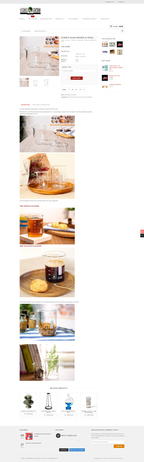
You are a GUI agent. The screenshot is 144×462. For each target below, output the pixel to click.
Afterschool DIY (46, 19)
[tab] (25, 105)
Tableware (80, 40)
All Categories (26, 31)
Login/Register (109, 1)
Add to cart (76, 78)
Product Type (66, 67)
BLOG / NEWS (36, 458)
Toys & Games (73, 19)
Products (67, 40)
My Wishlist (121, 1)
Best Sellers (32, 19)
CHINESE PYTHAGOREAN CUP (28, 411)
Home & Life (59, 19)
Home (62, 40)
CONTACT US (44, 458)
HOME (22, 458)
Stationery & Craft (89, 19)
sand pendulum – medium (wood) (48, 411)
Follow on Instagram (77, 450)
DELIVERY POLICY (53, 458)
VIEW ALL (22, 19)
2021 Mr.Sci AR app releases (33, 443)
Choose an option (68, 71)
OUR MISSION (28, 458)
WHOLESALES (105, 19)
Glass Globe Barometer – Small (68, 411)
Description (25, 105)
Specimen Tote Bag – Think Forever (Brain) (88, 411)
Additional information (41, 105)
